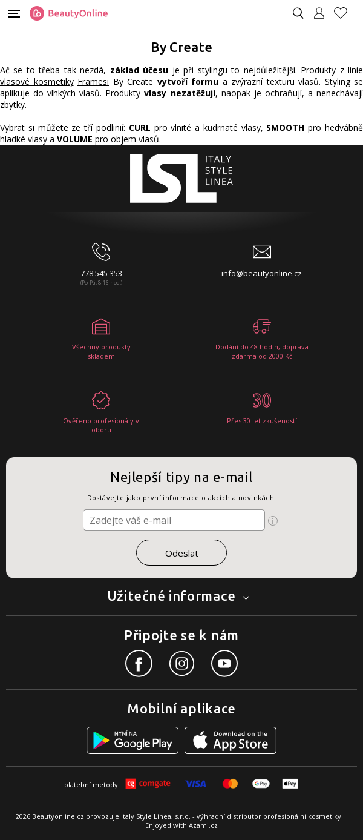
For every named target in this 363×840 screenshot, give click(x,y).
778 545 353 (101, 273)
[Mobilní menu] (14, 12)
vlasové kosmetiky (37, 81)
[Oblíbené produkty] (345, 13)
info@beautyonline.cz (261, 273)
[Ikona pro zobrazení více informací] (273, 521)
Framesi (93, 81)
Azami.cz (203, 825)
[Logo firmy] (68, 13)
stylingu (212, 70)
